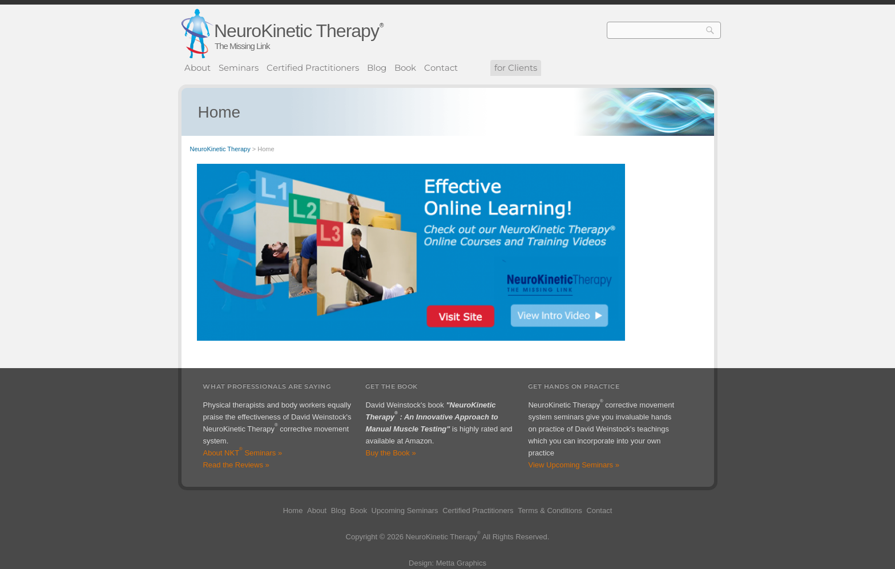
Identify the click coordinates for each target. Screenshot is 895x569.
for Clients (515, 67)
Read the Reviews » (236, 465)
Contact (441, 67)
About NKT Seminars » (242, 453)
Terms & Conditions (550, 510)
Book (405, 67)
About (197, 67)
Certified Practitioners (313, 67)
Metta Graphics (461, 563)
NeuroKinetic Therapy (296, 31)
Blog (376, 67)
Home (293, 510)
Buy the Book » (390, 453)
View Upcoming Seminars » (573, 465)
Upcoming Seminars (405, 510)
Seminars (239, 67)
